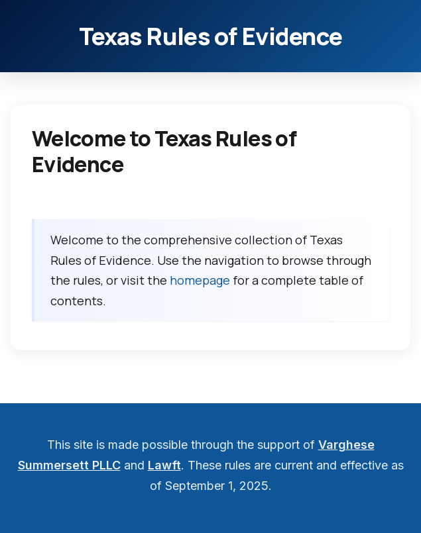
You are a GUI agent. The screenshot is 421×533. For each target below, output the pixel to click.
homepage (200, 280)
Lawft (164, 465)
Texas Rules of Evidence (210, 36)
